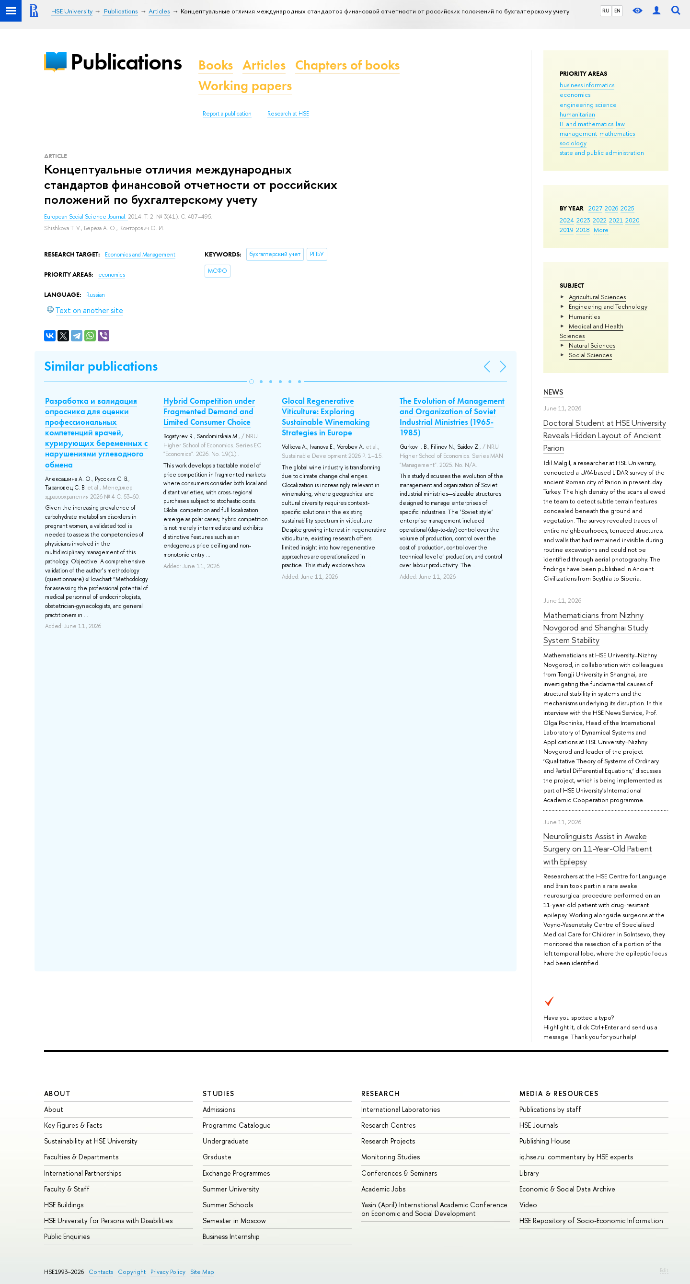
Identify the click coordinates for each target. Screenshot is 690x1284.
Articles (264, 65)
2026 (611, 208)
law (620, 123)
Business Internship (231, 1236)
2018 (583, 229)
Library (529, 1173)
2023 (583, 220)
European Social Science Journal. (86, 217)
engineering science (588, 104)
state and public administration (602, 152)
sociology (573, 143)
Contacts (101, 1272)
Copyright (132, 1272)
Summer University (231, 1188)
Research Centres (388, 1125)
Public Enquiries (67, 1236)
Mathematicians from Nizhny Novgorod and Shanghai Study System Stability (595, 627)
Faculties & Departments (81, 1156)
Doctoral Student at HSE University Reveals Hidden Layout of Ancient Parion (604, 435)
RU (606, 10)
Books (215, 65)
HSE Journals (538, 1125)
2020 (632, 220)
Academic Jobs (383, 1188)
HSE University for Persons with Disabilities (108, 1220)
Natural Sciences (592, 345)
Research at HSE (288, 113)
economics (575, 94)
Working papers (245, 85)
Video (528, 1204)
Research (381, 1093)
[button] (251, 381)
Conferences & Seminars (399, 1173)
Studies (219, 1093)
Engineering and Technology (608, 306)
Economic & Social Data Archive (567, 1188)
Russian (95, 295)
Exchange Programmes (236, 1173)
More (601, 229)
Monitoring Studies (390, 1156)
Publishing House (545, 1140)
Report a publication (227, 113)
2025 (627, 208)
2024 (567, 220)
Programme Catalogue (237, 1125)
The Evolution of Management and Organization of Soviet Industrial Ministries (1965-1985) (452, 417)
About (57, 1093)
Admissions (219, 1109)
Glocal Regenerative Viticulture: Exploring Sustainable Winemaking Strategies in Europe (326, 417)
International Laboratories (400, 1109)
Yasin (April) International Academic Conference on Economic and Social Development (434, 1209)
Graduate (217, 1156)
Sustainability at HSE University (91, 1140)
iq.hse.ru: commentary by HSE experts (576, 1156)
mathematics (617, 133)
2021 (616, 220)
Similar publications (101, 366)
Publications (126, 61)
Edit (664, 1270)
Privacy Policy (167, 1272)
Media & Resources (558, 1093)
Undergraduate (226, 1140)
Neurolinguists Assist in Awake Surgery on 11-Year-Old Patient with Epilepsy (597, 848)
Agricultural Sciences (597, 296)
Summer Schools (228, 1204)
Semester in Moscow (234, 1220)
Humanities (584, 316)
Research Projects (388, 1140)
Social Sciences (590, 354)
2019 (567, 229)
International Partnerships (82, 1173)
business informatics (587, 85)
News (553, 392)
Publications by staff (550, 1109)
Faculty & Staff (67, 1188)
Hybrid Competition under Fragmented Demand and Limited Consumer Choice (209, 411)
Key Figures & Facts (73, 1125)
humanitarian (577, 114)
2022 (600, 220)
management (578, 133)
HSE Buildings (63, 1204)
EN (617, 10)
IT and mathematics (586, 123)
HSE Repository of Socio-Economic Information (591, 1220)
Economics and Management (140, 254)
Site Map (202, 1272)
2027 (595, 208)
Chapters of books (347, 65)
